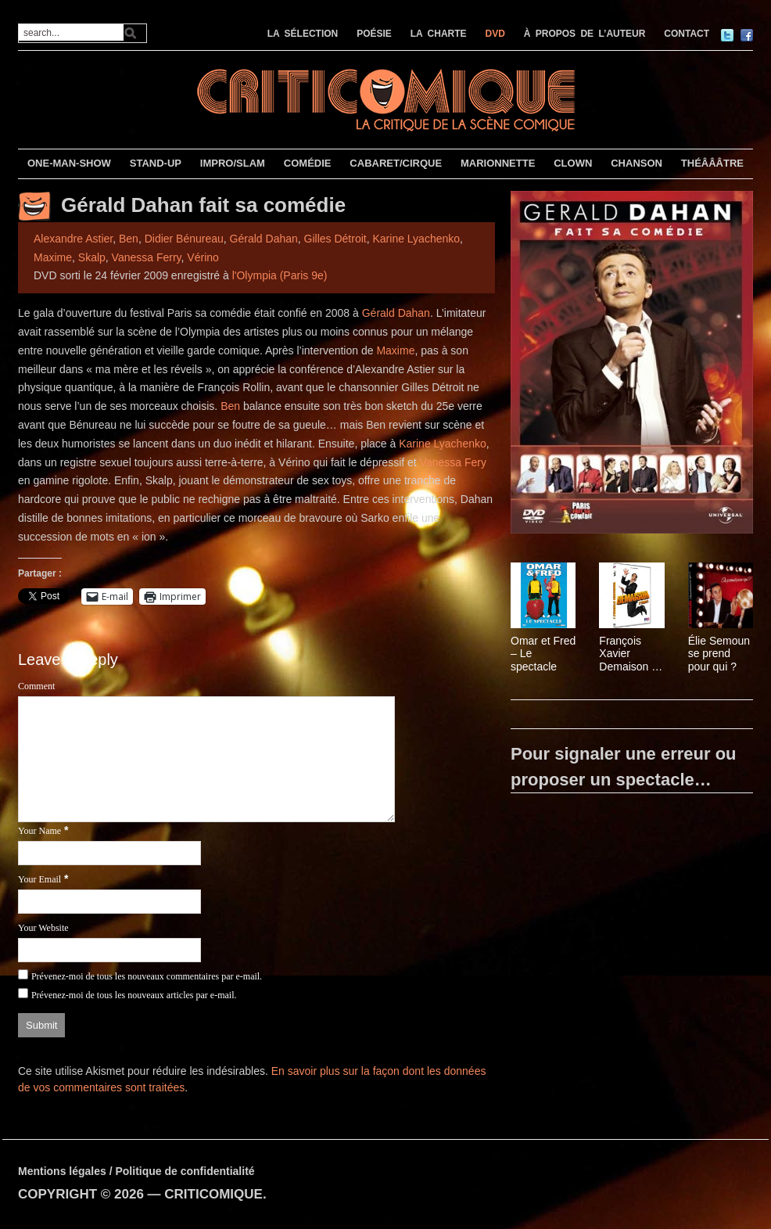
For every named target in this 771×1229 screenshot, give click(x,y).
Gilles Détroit (335, 238)
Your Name (39, 830)
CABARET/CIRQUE (396, 163)
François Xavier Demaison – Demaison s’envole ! (628, 654)
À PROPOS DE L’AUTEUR (585, 33)
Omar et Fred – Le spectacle (543, 654)
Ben (128, 238)
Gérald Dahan (264, 238)
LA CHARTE (439, 33)
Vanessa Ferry (146, 257)
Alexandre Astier (73, 238)
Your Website (43, 927)
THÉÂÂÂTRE (712, 163)
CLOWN (573, 163)
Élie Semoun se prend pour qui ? (719, 654)
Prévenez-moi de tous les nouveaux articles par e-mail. (134, 995)
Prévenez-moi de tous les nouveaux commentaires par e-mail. (146, 976)
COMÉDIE (308, 163)
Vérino (202, 257)
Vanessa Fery (453, 462)
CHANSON (636, 163)
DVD (495, 33)
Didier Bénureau (184, 238)
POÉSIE (374, 33)
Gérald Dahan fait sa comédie (203, 205)
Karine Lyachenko (416, 238)
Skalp (92, 257)
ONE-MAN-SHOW (69, 163)
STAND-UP (155, 163)
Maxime (53, 257)
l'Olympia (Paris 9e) (280, 275)
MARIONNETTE (498, 163)
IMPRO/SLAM (232, 163)
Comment (36, 686)
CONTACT (686, 33)
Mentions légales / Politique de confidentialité (136, 1171)
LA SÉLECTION (303, 33)
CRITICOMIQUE (213, 1194)
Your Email (39, 879)
